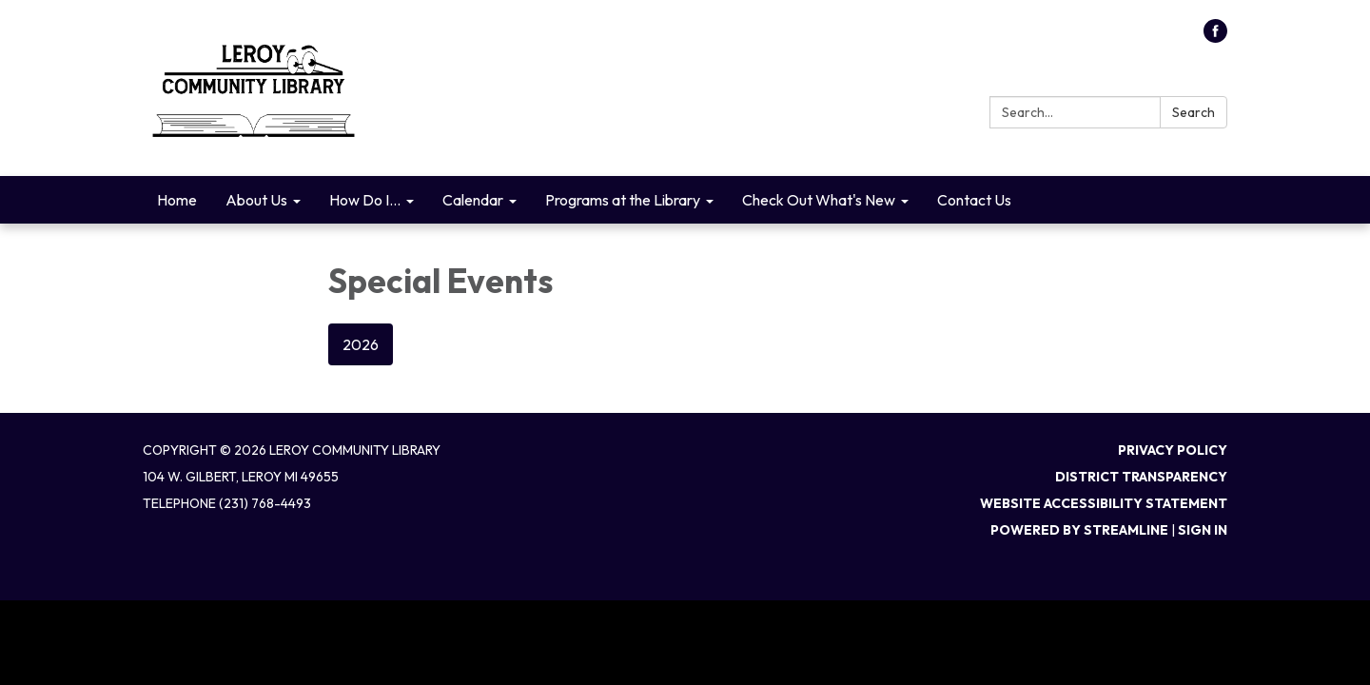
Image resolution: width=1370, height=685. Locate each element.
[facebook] (1215, 37)
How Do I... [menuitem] (365, 199)
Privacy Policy (1172, 450)
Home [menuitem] (177, 199)
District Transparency (1141, 476)
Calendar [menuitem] (472, 199)
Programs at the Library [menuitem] (622, 199)
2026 (360, 344)
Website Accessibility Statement (1103, 503)
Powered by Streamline (1079, 529)
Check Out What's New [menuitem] (818, 199)
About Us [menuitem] (256, 199)
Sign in (1202, 529)
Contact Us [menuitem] (974, 199)
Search (1193, 112)
